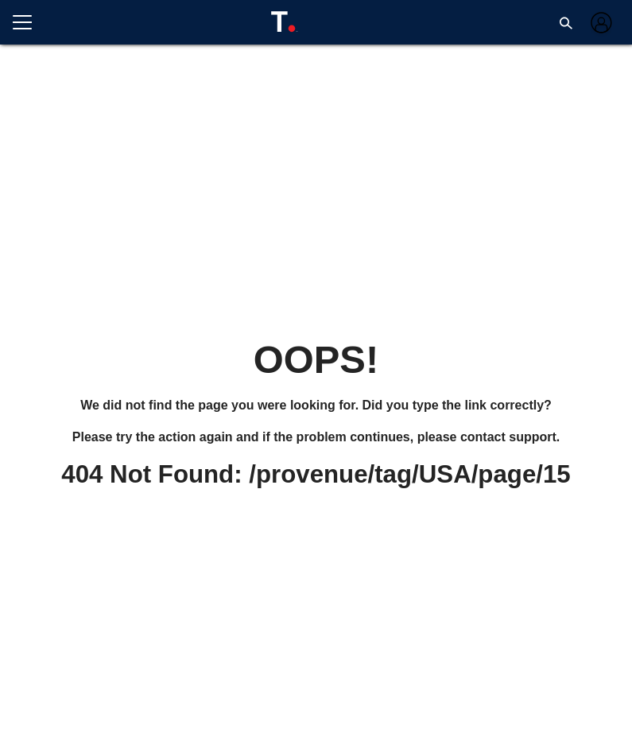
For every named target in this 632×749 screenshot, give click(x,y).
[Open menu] (29, 22)
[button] (566, 22)
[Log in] (599, 23)
